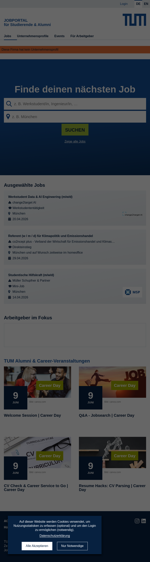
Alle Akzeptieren (37, 546)
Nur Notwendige (72, 546)
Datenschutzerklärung (54, 535)
